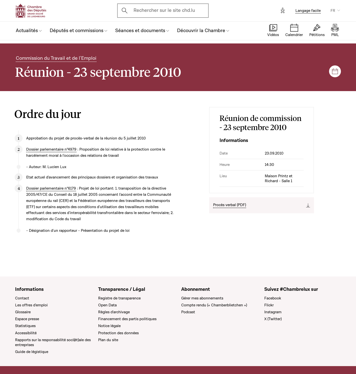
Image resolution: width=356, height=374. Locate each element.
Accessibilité (26, 333)
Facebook (272, 298)
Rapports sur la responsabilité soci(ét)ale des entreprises (53, 342)
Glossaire (23, 312)
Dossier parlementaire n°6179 (51, 188)
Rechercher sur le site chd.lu (164, 10)
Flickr (269, 305)
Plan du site (108, 339)
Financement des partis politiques (127, 318)
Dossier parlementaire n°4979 (51, 149)
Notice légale (109, 325)
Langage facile (308, 10)
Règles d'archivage (114, 312)
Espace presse (27, 318)
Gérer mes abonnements (202, 298)
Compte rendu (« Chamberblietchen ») (214, 305)
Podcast (188, 312)
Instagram (273, 312)
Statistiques (25, 325)
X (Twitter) (273, 318)
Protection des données (118, 333)
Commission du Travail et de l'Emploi (56, 58)
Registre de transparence (119, 298)
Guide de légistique (31, 351)
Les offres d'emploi (31, 305)
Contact (22, 298)
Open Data (107, 305)
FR (333, 10)
